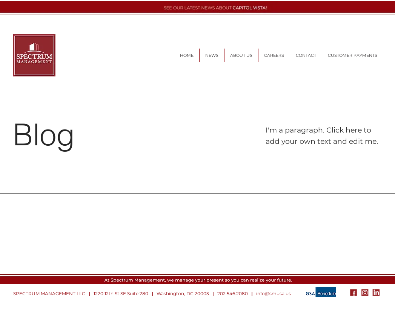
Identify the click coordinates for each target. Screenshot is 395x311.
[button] (274, 55)
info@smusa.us (273, 293)
